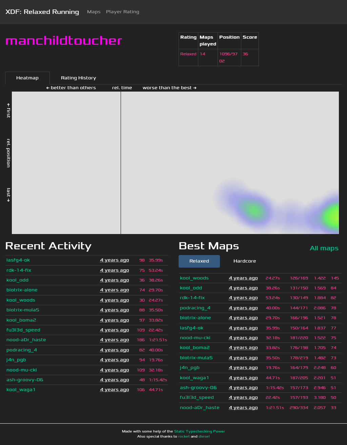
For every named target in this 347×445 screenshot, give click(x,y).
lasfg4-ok (18, 260)
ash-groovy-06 (24, 380)
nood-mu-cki (21, 370)
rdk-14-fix (18, 270)
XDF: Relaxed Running (42, 12)
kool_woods (20, 300)
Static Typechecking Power (199, 431)
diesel (204, 436)
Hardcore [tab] (244, 261)
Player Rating (122, 12)
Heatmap (27, 78)
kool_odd (17, 280)
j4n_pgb (16, 360)
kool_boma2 (21, 320)
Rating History (78, 78)
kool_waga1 (21, 389)
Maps (94, 12)
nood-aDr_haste (26, 340)
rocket (184, 436)
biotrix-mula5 (22, 310)
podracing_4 (21, 350)
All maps (324, 248)
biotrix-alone (22, 290)
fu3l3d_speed (23, 330)
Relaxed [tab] (199, 261)
